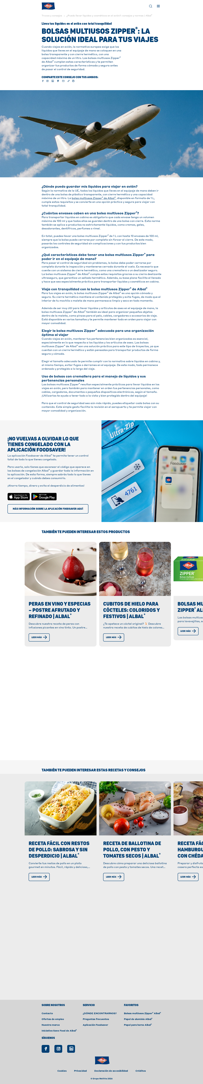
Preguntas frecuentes (96, 1019)
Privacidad (80, 1071)
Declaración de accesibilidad (111, 1071)
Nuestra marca (51, 1025)
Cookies (62, 1071)
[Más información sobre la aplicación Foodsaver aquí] (47, 509)
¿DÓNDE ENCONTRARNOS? (100, 1013)
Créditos (140, 1071)
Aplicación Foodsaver (95, 1025)
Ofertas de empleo (53, 1019)
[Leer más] (40, 637)
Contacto (47, 1013)
